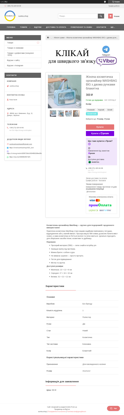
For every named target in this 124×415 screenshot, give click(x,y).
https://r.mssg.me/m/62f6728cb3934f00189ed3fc (23, 153)
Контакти (101, 27)
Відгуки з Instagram (15, 65)
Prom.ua (74, 407)
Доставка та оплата (56, 27)
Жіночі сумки (59, 38)
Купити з (100, 133)
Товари (23, 27)
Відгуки (37, 27)
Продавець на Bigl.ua (62, 409)
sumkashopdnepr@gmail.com (20, 144)
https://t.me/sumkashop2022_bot (21, 148)
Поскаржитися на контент (57, 411)
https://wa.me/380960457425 (19, 157)
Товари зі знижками (15, 48)
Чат (113, 408)
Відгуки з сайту (13, 60)
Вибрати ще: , (98, 119)
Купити (100, 127)
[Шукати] (101, 16)
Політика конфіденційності (76, 411)
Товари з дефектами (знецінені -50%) (20, 54)
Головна (11, 27)
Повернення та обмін (81, 27)
